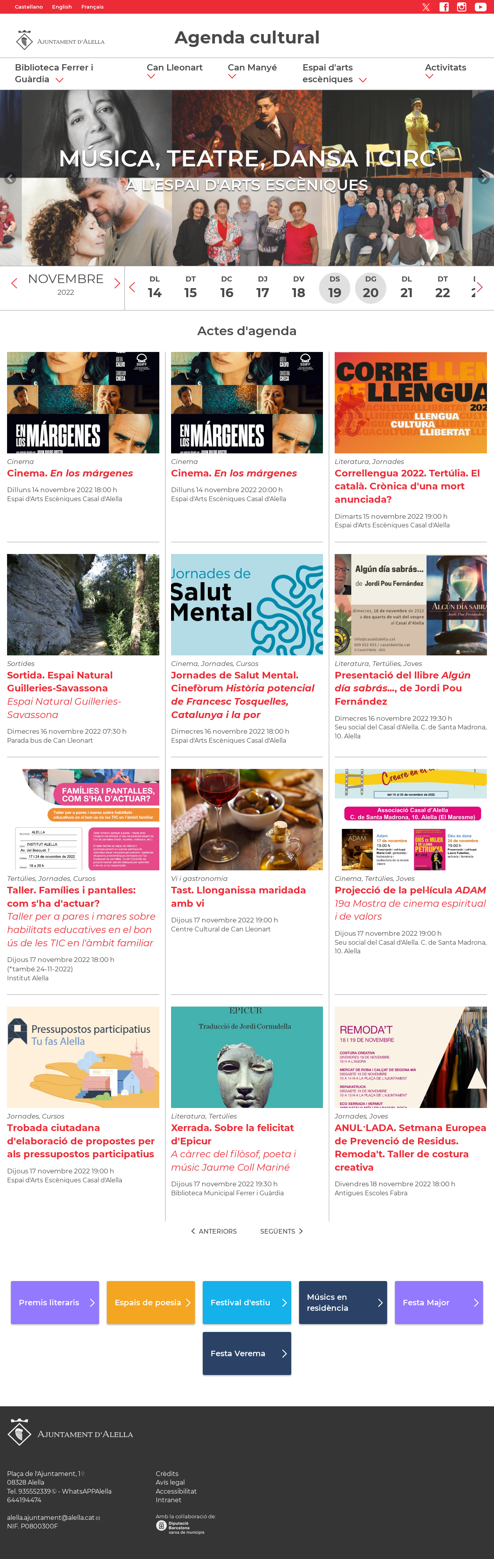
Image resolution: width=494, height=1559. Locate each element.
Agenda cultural (247, 37)
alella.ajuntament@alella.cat (51, 1517)
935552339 (34, 1491)
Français (92, 7)
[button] (178, 71)
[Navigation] (10, 178)
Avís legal (170, 1482)
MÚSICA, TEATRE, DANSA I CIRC (247, 158)
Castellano (29, 7)
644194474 (24, 1500)
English (62, 7)
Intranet (169, 1500)
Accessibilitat (176, 1491)
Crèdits (167, 1474)
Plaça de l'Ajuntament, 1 (44, 1474)
